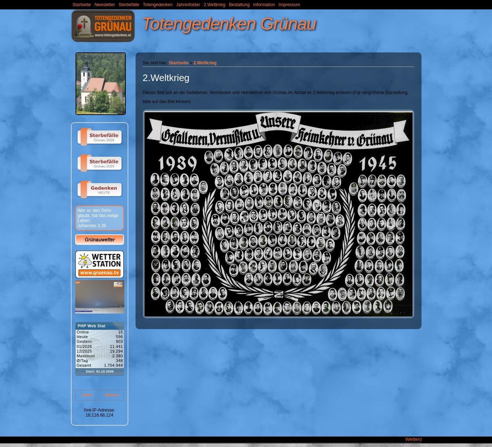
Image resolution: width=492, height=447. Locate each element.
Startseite (82, 4)
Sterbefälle (129, 4)
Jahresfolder (188, 4)
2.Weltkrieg (214, 4)
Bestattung (239, 4)
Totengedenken (157, 4)
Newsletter (104, 4)
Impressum (289, 4)
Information (264, 4)
